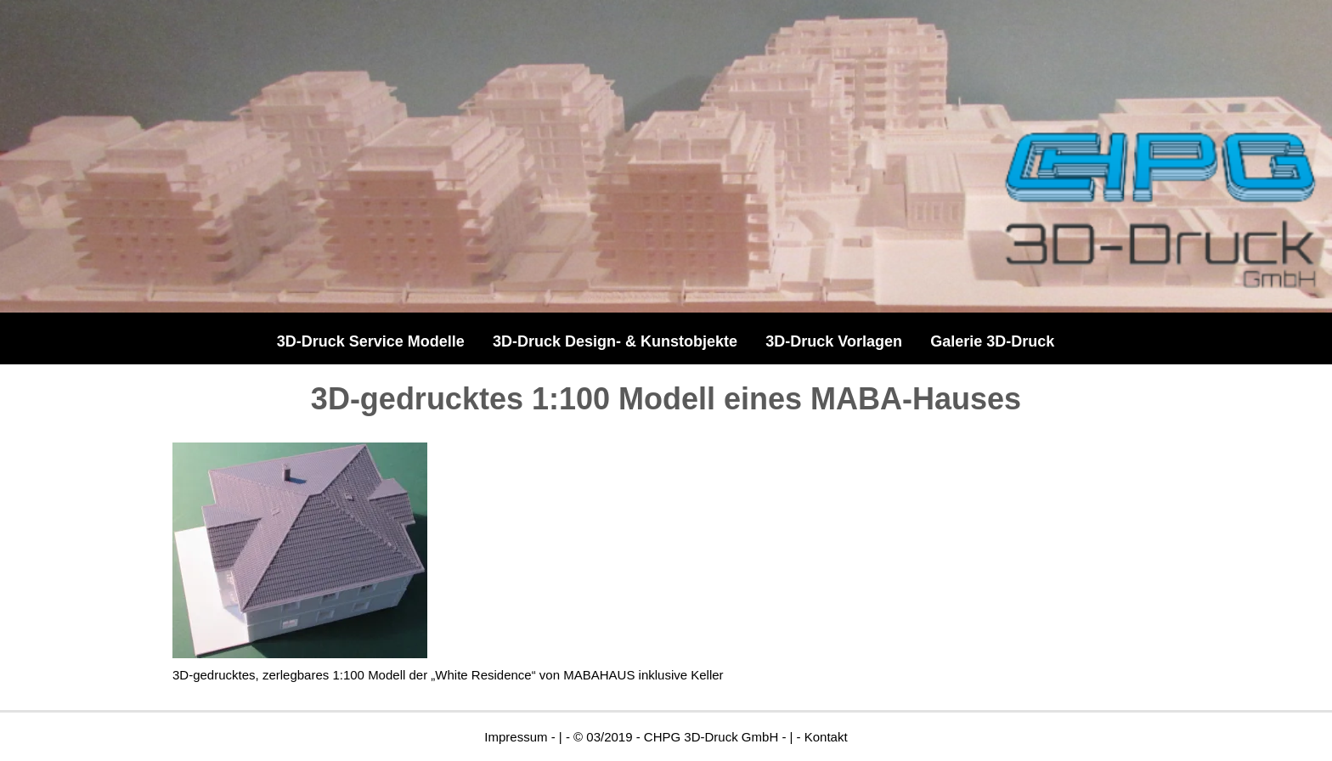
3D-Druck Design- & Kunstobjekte (615, 341)
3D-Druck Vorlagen (833, 341)
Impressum (515, 737)
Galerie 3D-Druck (992, 341)
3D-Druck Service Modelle (371, 341)
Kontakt (826, 737)
